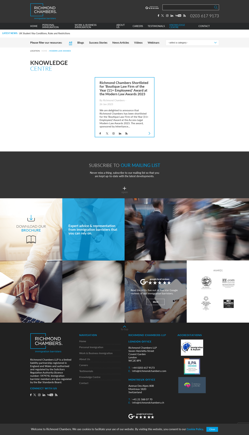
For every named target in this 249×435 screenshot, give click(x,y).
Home (44, 51)
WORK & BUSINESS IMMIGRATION (86, 26)
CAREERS (138, 26)
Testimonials (86, 371)
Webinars (153, 42)
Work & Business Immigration (96, 353)
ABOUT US (120, 26)
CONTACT (204, 26)
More (155, 302)
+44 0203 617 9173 (141, 367)
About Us (84, 359)
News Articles (120, 42)
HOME (34, 26)
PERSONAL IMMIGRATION (50, 26)
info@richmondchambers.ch (146, 402)
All (70, 42)
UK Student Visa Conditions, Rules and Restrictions (44, 33)
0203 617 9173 (204, 16)
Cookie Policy (195, 429)
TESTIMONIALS (156, 26)
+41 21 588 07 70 (140, 399)
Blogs (80, 42)
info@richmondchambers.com (147, 371)
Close (212, 429)
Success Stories (98, 42)
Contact (83, 383)
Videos (138, 42)
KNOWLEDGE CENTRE (177, 26)
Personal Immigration (91, 347)
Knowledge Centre (89, 377)
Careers (83, 365)
